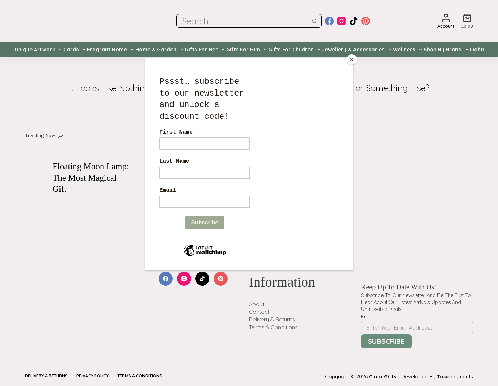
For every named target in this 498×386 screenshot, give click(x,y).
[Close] (352, 59)
